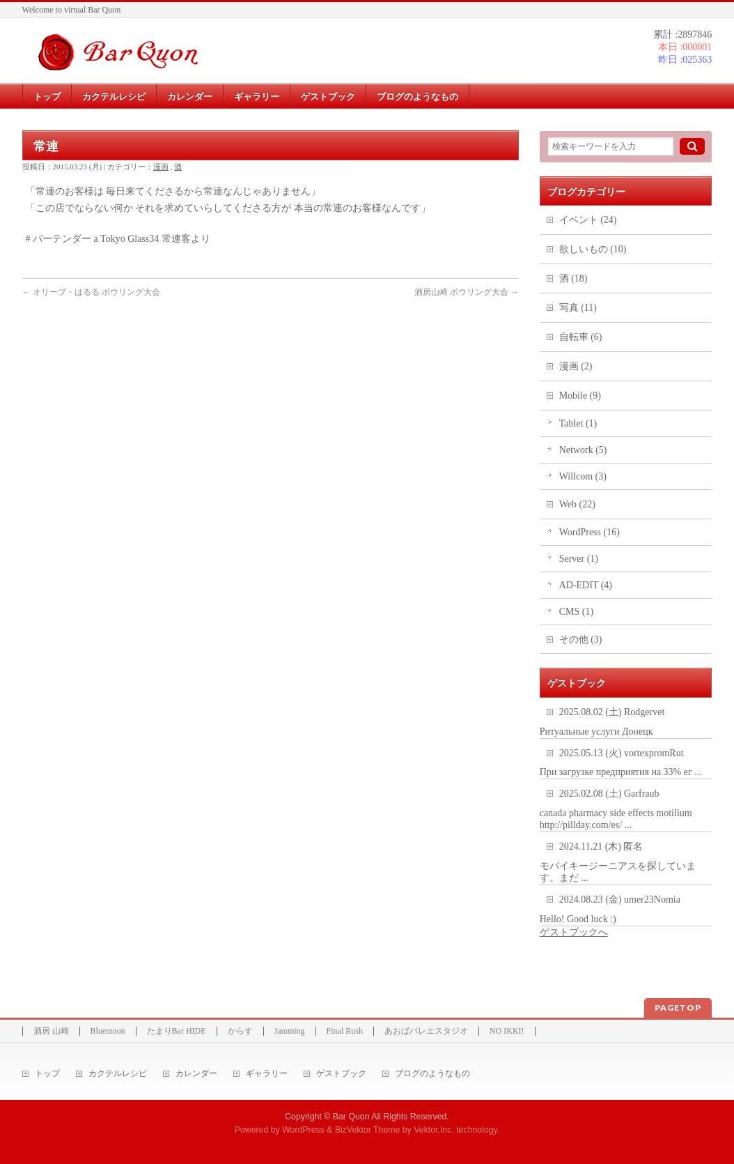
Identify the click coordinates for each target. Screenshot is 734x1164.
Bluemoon (108, 1031)
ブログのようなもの (432, 1073)
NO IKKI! (507, 1031)
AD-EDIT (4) (585, 585)
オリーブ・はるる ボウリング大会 (91, 292)
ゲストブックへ (574, 932)
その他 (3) (580, 639)
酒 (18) (573, 278)
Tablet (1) (578, 423)
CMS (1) (576, 611)
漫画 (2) (576, 366)
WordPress (303, 1130)
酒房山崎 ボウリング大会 (466, 292)
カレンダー (196, 1073)
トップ (47, 1073)
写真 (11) (578, 308)
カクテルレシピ (117, 1073)
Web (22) (577, 504)
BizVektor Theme (367, 1130)
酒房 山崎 (51, 1031)
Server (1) (578, 558)
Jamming (289, 1031)
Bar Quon (351, 1116)
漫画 (161, 166)
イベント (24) (588, 220)
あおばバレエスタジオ (426, 1031)
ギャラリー (267, 1073)
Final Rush (345, 1031)
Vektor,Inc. (434, 1130)
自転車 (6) (580, 337)
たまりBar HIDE (176, 1031)
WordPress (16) (589, 532)
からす (240, 1031)
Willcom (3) (583, 476)
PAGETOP (678, 1007)
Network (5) (583, 450)
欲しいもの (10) (593, 249)
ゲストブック (341, 1073)
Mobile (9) (580, 395)
